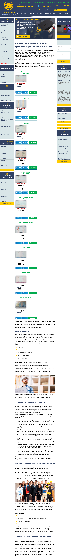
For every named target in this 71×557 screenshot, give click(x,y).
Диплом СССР (3, 34)
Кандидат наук (4, 44)
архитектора (3, 189)
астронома (3, 191)
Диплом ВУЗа (3, 49)
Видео (26, 84)
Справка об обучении (5, 95)
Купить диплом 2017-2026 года (64, 149)
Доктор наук (3, 46)
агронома (3, 184)
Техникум (3, 71)
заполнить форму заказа (28, 518)
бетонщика (3, 194)
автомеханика (4, 180)
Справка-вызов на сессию (6, 97)
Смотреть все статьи (63, 162)
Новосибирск (3, 158)
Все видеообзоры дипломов (64, 36)
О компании (59, 13)
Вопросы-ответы (44, 13)
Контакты (67, 13)
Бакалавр (3, 30)
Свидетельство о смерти (6, 117)
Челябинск (3, 167)
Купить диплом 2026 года (63, 147)
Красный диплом (4, 39)
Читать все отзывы (64, 106)
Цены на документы (22, 13)
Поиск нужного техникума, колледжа (27, 9)
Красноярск (3, 153)
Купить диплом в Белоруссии (64, 142)
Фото (19, 84)
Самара (2, 163)
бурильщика (3, 201)
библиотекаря (4, 196)
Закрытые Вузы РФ (5, 63)
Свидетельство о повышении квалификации (7, 120)
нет (26, 238)
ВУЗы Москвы (64, 122)
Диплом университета (5, 53)
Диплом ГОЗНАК (4, 37)
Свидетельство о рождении (6, 110)
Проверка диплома (62, 157)
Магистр (2, 32)
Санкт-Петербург (4, 165)
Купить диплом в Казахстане (64, 138)
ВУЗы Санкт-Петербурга (64, 126)
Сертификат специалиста (6, 134)
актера (2, 187)
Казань (2, 151)
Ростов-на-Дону (4, 160)
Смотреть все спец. (6, 203)
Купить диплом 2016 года (63, 152)
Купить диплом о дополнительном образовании (64, 160)
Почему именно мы (62, 117)
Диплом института (4, 51)
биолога (2, 198)
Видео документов (5, 60)
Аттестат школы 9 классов (6, 93)
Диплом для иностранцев (6, 42)
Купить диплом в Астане (63, 140)
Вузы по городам (61, 119)
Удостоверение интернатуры (7, 132)
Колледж (3, 74)
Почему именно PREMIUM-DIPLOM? (51, 547)
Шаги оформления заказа (51, 542)
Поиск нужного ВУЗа (44, 9)
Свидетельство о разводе (6, 114)
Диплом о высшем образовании (4, 25)
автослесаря (3, 182)
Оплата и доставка (33, 13)
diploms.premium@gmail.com (61, 5)
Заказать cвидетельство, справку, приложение (6, 123)
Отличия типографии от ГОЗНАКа (64, 542)
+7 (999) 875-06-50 (25, 6)
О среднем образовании (6, 78)
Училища (3, 76)
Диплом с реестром (5, 56)
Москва (2, 155)
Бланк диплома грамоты (6, 126)
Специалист (3, 27)
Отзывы (52, 13)
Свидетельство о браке (5, 112)
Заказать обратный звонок (63, 114)
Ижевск (2, 148)
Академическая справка (6, 100)
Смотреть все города (7, 170)
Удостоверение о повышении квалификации (7, 129)
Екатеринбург (3, 146)
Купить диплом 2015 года (63, 154)
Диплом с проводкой (5, 58)
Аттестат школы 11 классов (6, 90)
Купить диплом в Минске (63, 145)
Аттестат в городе (64, 129)
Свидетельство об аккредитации (4, 137)
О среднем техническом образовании (6, 82)
